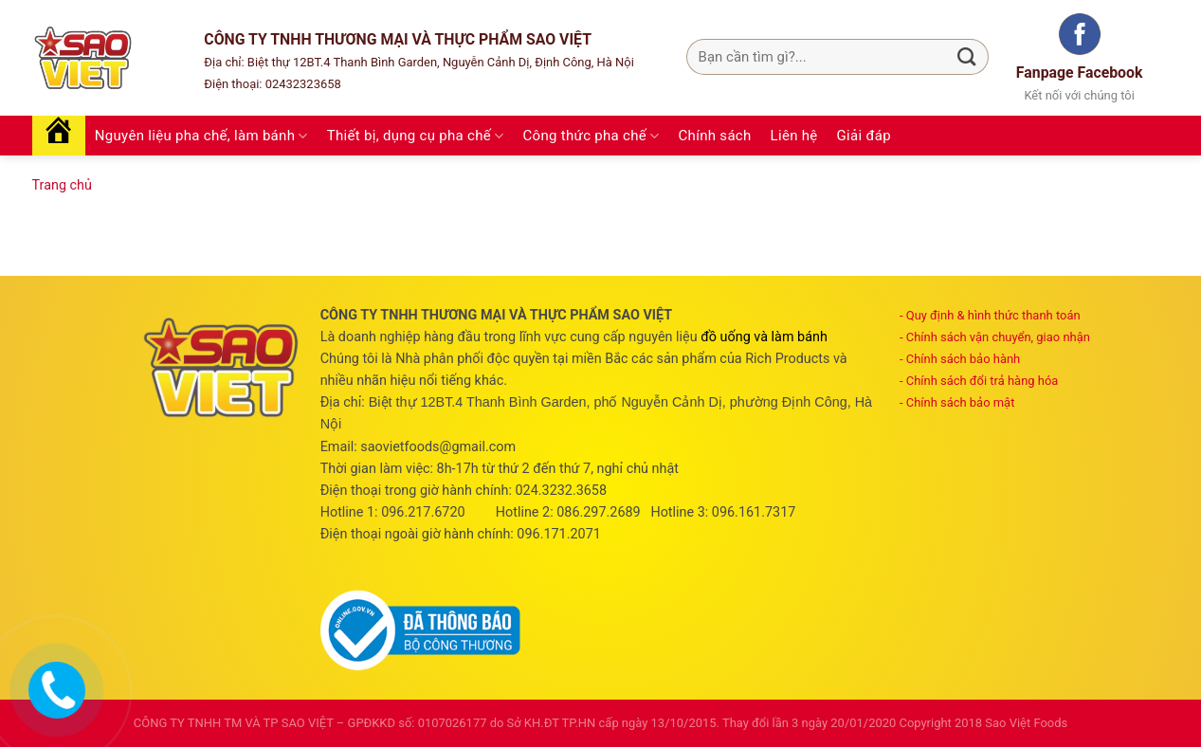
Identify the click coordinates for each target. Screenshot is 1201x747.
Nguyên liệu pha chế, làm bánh (201, 136)
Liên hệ (794, 135)
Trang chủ (62, 185)
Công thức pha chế (591, 136)
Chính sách (715, 135)
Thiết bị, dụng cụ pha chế (415, 136)
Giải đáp (864, 135)
